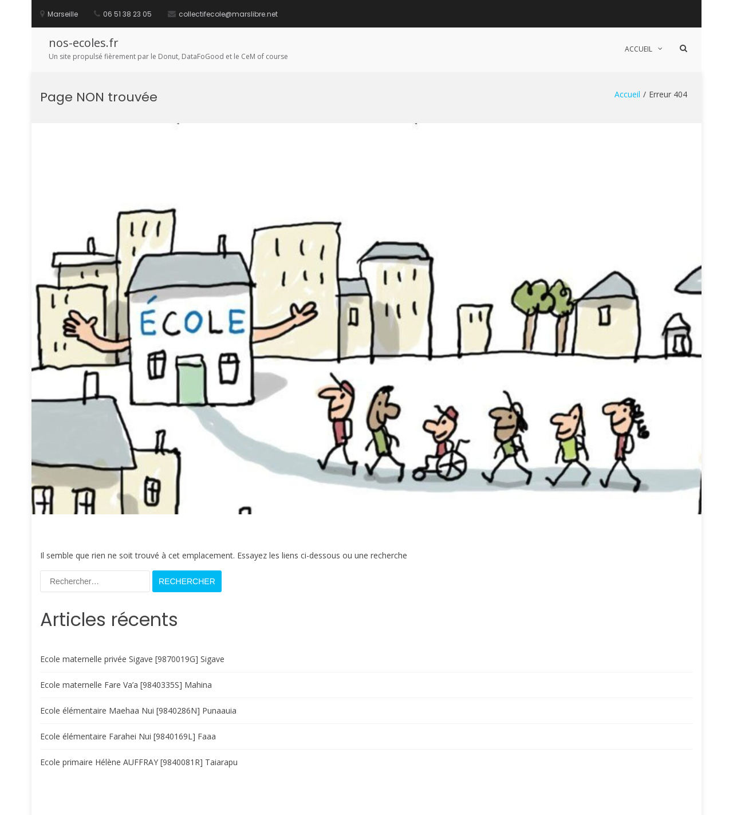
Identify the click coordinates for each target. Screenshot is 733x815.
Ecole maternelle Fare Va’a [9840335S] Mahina (126, 621)
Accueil (638, 49)
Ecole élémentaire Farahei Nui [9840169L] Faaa (128, 672)
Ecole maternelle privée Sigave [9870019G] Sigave (132, 595)
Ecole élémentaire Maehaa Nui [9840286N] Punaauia (138, 646)
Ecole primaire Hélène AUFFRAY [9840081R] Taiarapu (139, 698)
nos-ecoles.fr (84, 42)
